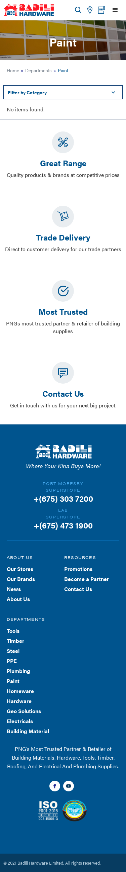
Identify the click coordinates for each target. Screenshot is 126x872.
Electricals (20, 721)
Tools (13, 631)
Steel (13, 651)
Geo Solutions (24, 711)
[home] (28, 10)
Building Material (28, 731)
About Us (18, 599)
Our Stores (20, 569)
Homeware (20, 691)
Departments (38, 70)
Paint (13, 681)
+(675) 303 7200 (63, 498)
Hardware (19, 701)
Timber (15, 641)
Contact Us (78, 589)
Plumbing (18, 671)
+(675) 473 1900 (63, 525)
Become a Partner (86, 579)
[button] (115, 10)
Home (13, 70)
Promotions (78, 569)
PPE (12, 661)
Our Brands (21, 579)
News (14, 589)
